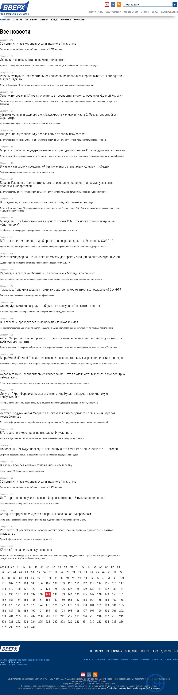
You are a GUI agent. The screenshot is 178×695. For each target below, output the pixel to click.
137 (18, 594)
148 (99, 594)
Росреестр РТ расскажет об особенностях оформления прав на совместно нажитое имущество (56, 532)
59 (2, 572)
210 (55, 616)
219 (121, 616)
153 (11, 600)
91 (67, 578)
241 (33, 627)
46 (47, 567)
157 (40, 600)
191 (40, 610)
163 (84, 600)
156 (33, 600)
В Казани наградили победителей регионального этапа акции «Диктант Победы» (54, 166)
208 (40, 616)
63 (26, 572)
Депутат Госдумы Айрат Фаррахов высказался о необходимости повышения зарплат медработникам (57, 414)
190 (33, 610)
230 (77, 621)
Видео (54, 19)
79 (120, 572)
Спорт (145, 11)
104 (26, 583)
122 (33, 589)
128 (77, 589)
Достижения (169, 11)
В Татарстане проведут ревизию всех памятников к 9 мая (39, 322)
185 (121, 605)
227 (55, 621)
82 (14, 578)
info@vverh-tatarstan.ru (11, 662)
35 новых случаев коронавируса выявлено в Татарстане (38, 43)
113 (92, 583)
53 (89, 567)
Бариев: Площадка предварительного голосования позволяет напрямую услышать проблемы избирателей (56, 184)
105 (33, 583)
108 (55, 583)
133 (114, 589)
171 (18, 605)
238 (11, 627)
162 (77, 600)
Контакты (79, 19)
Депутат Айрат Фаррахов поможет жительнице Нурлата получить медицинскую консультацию (54, 395)
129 (84, 589)
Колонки (66, 19)
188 (18, 610)
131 (99, 589)
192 (48, 610)
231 (84, 621)
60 (8, 572)
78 (114, 572)
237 (3, 627)
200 (107, 610)
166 (107, 600)
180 (84, 605)
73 (85, 572)
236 (121, 621)
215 (92, 616)
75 (97, 572)
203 (3, 616)
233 (99, 621)
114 (99, 583)
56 (106, 567)
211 (62, 616)
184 (114, 605)
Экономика (113, 11)
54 (94, 567)
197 (84, 610)
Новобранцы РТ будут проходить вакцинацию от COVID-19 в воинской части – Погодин (59, 448)
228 (62, 621)
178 (70, 605)
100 (121, 578)
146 (84, 594)
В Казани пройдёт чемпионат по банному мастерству (36, 465)
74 (91, 572)
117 (121, 583)
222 (18, 621)
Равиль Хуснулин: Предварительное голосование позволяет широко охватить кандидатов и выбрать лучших (62, 77)
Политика (96, 11)
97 (103, 578)
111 (77, 583)
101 (3, 583)
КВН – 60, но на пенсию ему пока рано (26, 549)
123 (40, 589)
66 (44, 572)
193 (55, 610)
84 (26, 578)
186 (3, 610)
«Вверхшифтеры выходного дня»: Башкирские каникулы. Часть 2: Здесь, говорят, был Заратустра (58, 116)
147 (92, 594)
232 (92, 621)
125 (55, 589)
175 (48, 605)
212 (70, 616)
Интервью (31, 19)
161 (70, 600)
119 (11, 589)
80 (2, 578)
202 (121, 610)
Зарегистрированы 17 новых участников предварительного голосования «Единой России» (61, 95)
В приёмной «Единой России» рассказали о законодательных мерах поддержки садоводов (61, 357)
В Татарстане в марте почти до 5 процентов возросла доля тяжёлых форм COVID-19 (56, 240)
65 (38, 572)
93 (79, 578)
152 (3, 600)
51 (77, 567)
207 (33, 616)
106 (40, 583)
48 (59, 567)
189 (26, 610)
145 (77, 594)
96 (97, 578)
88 (50, 578)
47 (53, 567)
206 (26, 616)
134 (121, 589)
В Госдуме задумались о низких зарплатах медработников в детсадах (47, 202)
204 (11, 616)
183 (107, 605)
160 (62, 600)
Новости (5, 19)
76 (103, 572)
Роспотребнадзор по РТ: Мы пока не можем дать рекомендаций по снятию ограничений (60, 256)
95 (91, 578)
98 (109, 578)
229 (70, 621)
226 (48, 621)
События (17, 19)
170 (11, 605)
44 (35, 567)
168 (121, 600)
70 (67, 572)
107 (48, 583)
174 (40, 605)
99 (114, 578)
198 (92, 610)
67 (50, 572)
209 (48, 616)
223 (26, 621)
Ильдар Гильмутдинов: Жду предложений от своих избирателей (43, 134)
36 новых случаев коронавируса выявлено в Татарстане (38, 481)
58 (118, 567)
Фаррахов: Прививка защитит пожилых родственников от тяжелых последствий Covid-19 (60, 289)
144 (70, 594)
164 (92, 600)
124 (48, 589)
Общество (131, 11)
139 (33, 594)
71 (73, 572)
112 (84, 583)
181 (92, 605)
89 (56, 578)
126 (62, 589)
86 (38, 578)
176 (55, 605)
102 (11, 583)
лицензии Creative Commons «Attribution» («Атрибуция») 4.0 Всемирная (129, 688)
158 (48, 600)
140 (40, 594)
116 (114, 583)
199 (99, 610)
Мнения (44, 19)
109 (62, 583)
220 (3, 621)
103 (18, 583)
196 (77, 610)
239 (18, 627)
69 (62, 572)
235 (114, 621)
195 (70, 610)
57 (112, 567)
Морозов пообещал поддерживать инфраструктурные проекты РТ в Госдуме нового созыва (62, 150)
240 (26, 627)
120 (18, 589)
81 (8, 578)
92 (73, 578)
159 (55, 600)
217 (107, 616)
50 (71, 567)
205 (18, 616)
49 (65, 567)
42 (24, 567)
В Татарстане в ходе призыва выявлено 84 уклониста (36, 432)
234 (107, 621)
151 (121, 594)
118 (3, 589)
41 (18, 567)
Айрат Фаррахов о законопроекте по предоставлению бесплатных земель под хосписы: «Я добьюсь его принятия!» (61, 340)
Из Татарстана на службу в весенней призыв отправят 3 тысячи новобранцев (52, 497)
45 (41, 567)
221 (11, 621)
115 (107, 583)
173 (33, 605)
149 (107, 594)
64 (32, 572)
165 (99, 600)
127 (70, 589)
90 (62, 578)
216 (99, 616)
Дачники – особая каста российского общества (32, 59)
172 (26, 605)
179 (77, 605)
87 (44, 578)
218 (114, 616)
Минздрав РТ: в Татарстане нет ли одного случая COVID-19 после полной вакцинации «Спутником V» (58, 223)
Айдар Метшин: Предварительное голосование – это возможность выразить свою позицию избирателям (62, 375)
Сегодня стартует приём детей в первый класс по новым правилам (45, 513)
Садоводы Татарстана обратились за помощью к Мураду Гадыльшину (47, 273)
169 (3, 605)
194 (62, 610)
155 (26, 600)
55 (100, 567)
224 (33, 621)
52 (83, 567)
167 (114, 600)
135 (3, 594)
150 (114, 594)
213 (77, 616)
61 (14, 572)
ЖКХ (155, 11)
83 (20, 578)
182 (99, 605)
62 (20, 572)
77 (109, 572)
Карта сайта (171, 659)
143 (62, 594)
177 (62, 605)
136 (11, 594)
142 (55, 594)
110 (70, 583)
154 (18, 600)
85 (32, 578)
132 (107, 589)
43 (30, 567)
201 (114, 610)
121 (26, 589)
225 (40, 621)
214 (84, 616)
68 (56, 572)
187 (11, 610)
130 (92, 589)
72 (79, 572)
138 (26, 594)
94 (85, 578)
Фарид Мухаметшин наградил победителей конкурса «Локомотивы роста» (50, 305)
